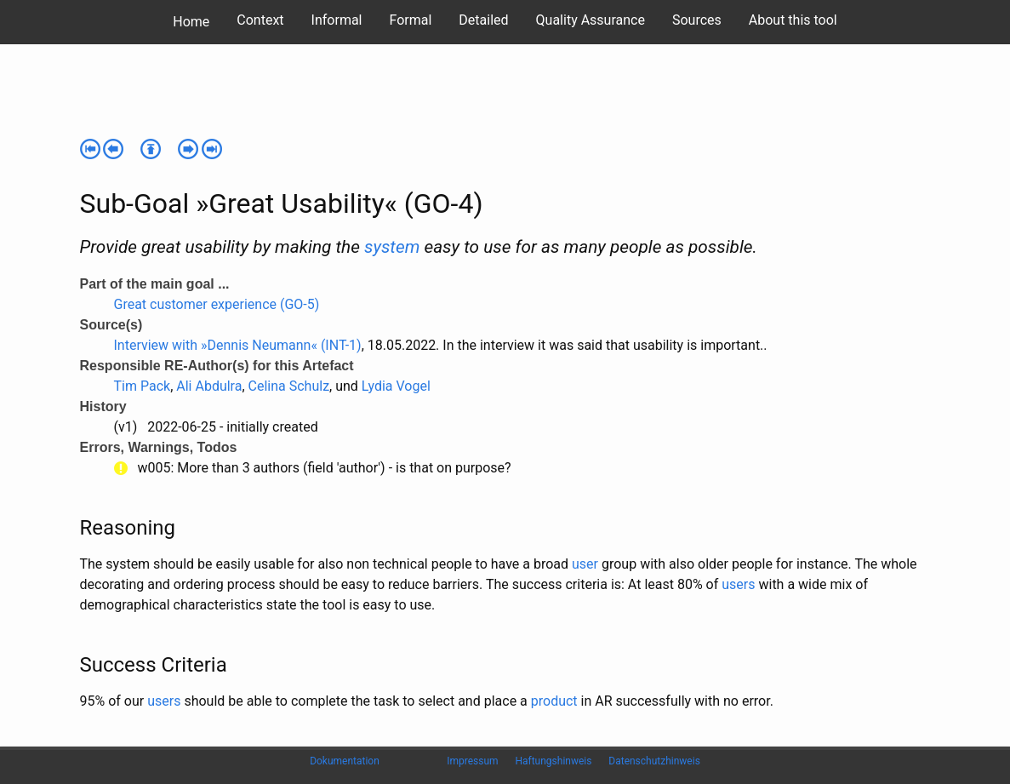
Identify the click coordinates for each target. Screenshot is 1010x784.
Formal (411, 20)
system (391, 247)
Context (260, 20)
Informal (336, 20)
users (738, 584)
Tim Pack (142, 386)
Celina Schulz (289, 386)
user (585, 564)
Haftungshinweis (553, 761)
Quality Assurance (590, 20)
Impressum (472, 761)
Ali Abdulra (209, 386)
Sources (697, 20)
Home (191, 22)
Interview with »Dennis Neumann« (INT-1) (238, 345)
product (554, 701)
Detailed (483, 20)
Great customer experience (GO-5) (217, 304)
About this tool (793, 20)
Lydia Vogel (396, 386)
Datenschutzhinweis (654, 761)
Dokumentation (344, 761)
